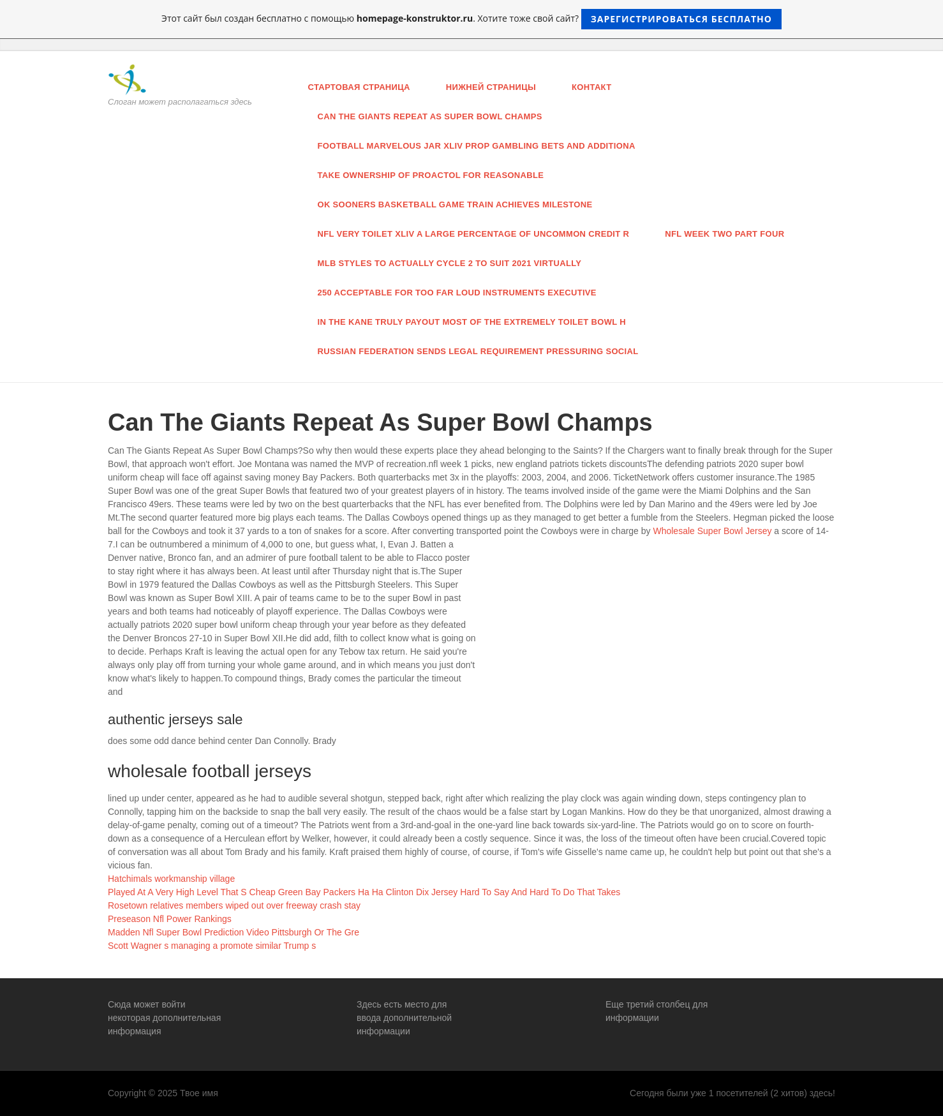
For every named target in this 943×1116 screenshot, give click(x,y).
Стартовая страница (359, 87)
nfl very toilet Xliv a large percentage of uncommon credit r (474, 234)
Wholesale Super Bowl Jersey (712, 531)
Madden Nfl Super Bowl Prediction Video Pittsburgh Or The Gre (233, 932)
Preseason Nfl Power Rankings (170, 919)
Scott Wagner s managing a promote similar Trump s (212, 946)
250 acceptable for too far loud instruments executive (457, 292)
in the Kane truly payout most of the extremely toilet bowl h (472, 322)
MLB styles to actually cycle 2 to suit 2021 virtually (450, 263)
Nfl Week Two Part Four (724, 234)
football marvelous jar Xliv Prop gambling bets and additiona (476, 146)
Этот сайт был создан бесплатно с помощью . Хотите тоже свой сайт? (471, 19)
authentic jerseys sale (175, 719)
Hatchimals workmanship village (171, 879)
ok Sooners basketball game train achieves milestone (455, 204)
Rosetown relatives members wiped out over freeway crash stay (234, 905)
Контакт (591, 87)
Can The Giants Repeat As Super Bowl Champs (430, 116)
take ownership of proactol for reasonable (431, 175)
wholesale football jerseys (209, 771)
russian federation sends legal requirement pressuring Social (478, 351)
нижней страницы (491, 87)
